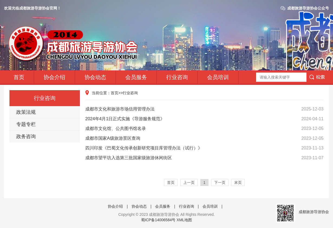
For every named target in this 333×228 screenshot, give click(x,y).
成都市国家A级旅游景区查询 (204, 138)
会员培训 (218, 77)
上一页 (189, 182)
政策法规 (26, 112)
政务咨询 (26, 136)
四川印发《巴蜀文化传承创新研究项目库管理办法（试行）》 (204, 148)
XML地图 (184, 220)
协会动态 (95, 77)
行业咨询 (177, 77)
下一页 (220, 182)
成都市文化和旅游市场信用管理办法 (204, 109)
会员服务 (136, 77)
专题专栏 (26, 124)
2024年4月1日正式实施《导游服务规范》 (204, 119)
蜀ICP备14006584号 (158, 220)
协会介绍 (54, 77)
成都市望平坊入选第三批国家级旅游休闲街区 (204, 158)
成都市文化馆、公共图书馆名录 (204, 128)
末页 (238, 182)
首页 (19, 77)
